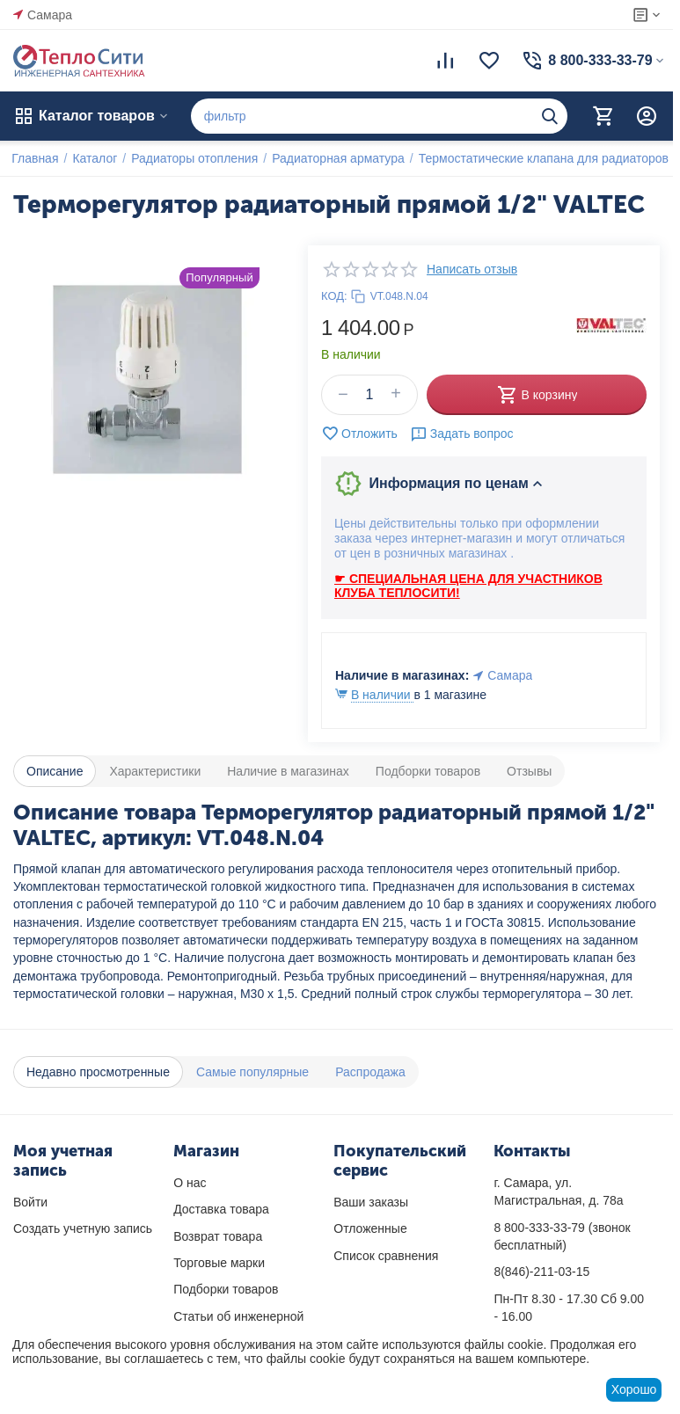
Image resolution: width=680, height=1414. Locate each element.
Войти (30, 1202)
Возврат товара (217, 1236)
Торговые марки (219, 1263)
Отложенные (369, 1228)
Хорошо (634, 1389)
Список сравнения (385, 1256)
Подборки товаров (225, 1289)
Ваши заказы (370, 1202)
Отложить (359, 433)
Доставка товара (221, 1209)
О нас (189, 1183)
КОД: (334, 295)
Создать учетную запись (82, 1228)
